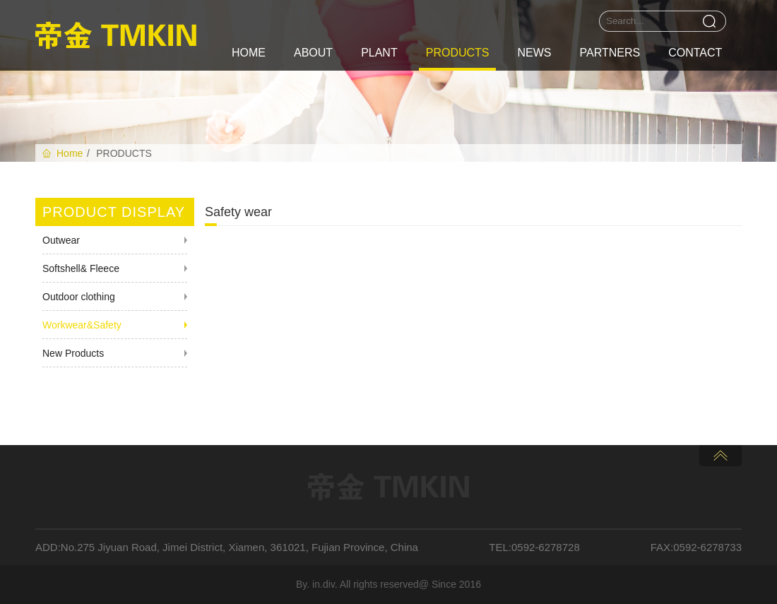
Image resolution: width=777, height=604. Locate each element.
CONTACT (695, 53)
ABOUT (313, 53)
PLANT (379, 53)
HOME (249, 53)
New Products (73, 353)
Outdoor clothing (78, 296)
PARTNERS (609, 53)
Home (70, 153)
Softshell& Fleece (80, 268)
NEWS (534, 53)
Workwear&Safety (81, 325)
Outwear (61, 240)
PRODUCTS (458, 53)
